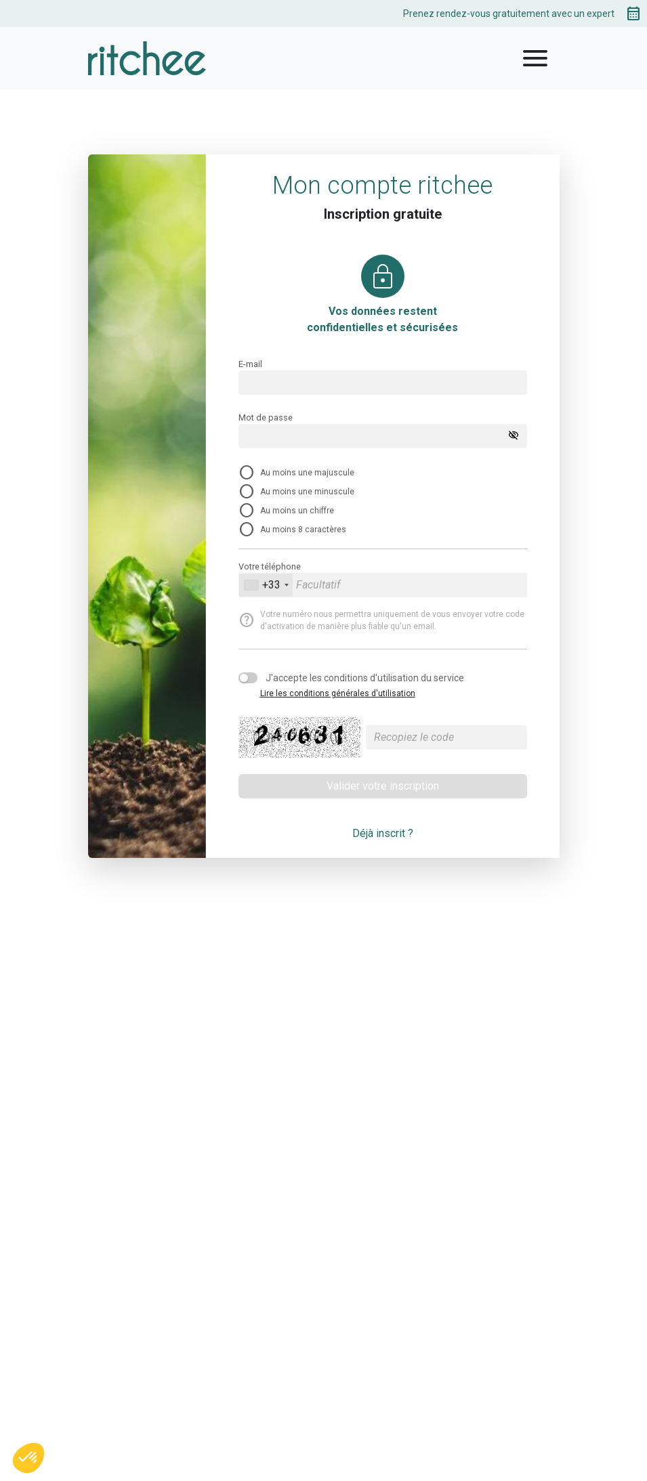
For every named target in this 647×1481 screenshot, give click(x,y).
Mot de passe (265, 417)
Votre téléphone (269, 566)
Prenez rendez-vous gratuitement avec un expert (522, 13)
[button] (28, 1458)
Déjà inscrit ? (382, 833)
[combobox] (266, 585)
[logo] (147, 58)
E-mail (250, 364)
